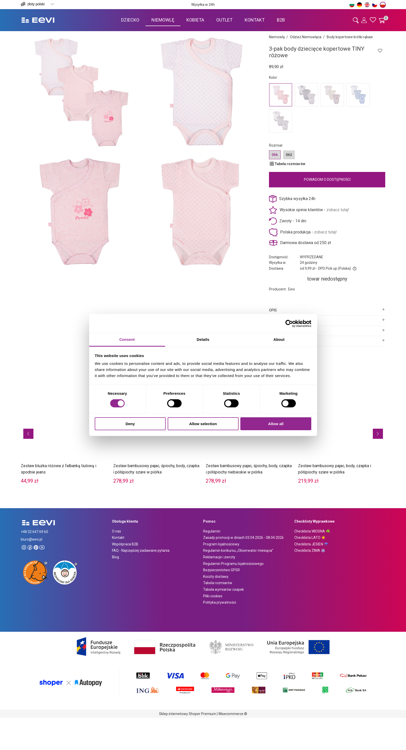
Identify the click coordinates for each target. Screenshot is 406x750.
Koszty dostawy (215, 577)
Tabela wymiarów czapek (223, 589)
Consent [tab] (127, 339)
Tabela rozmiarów (217, 583)
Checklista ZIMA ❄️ (309, 550)
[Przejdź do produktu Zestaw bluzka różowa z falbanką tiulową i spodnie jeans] (64, 425)
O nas (116, 531)
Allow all (276, 424)
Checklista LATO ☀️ (309, 538)
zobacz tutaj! (337, 209)
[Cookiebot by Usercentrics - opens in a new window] (289, 323)
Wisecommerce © (232, 714)
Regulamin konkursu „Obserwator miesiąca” (238, 550)
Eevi (291, 289)
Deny (130, 424)
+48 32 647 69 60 (34, 532)
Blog (115, 557)
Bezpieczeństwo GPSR (221, 570)
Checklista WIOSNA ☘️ (312, 531)
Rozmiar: (276, 145)
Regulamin (211, 531)
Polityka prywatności (219, 602)
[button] (28, 434)
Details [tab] (203, 339)
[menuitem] (130, 20)
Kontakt (118, 538)
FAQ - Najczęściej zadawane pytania (140, 550)
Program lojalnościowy (221, 544)
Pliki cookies (212, 596)
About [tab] (279, 339)
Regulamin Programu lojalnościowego (233, 564)
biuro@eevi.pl (31, 539)
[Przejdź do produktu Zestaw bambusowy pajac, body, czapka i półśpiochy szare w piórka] (341, 425)
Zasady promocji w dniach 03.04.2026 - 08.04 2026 (243, 538)
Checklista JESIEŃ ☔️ (311, 544)
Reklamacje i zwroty (219, 557)
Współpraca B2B (125, 544)
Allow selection (203, 424)
